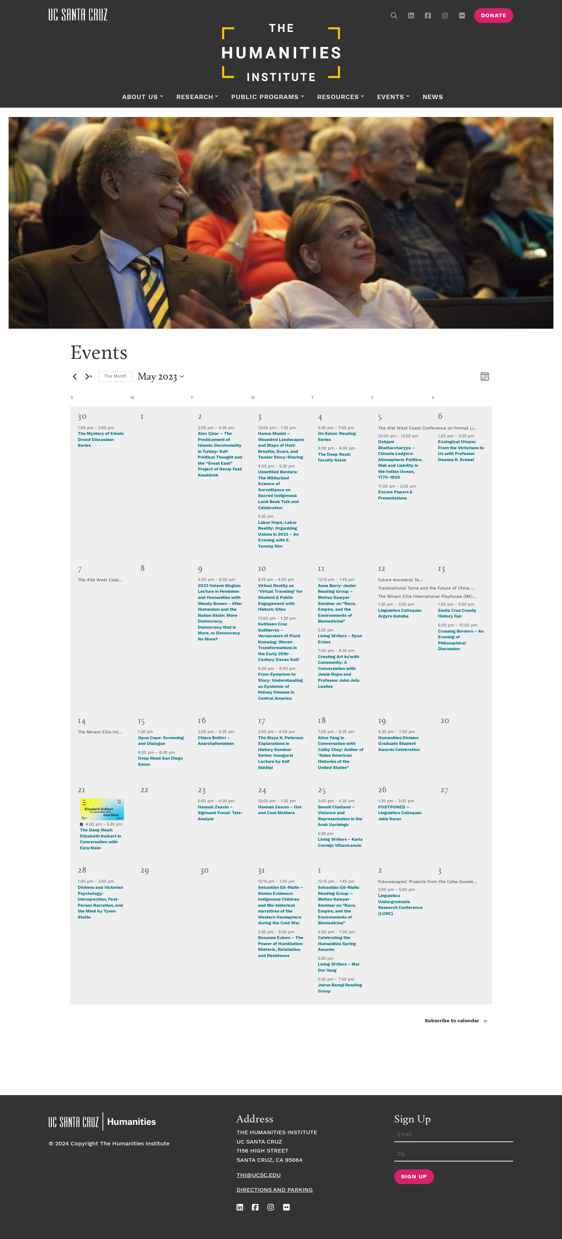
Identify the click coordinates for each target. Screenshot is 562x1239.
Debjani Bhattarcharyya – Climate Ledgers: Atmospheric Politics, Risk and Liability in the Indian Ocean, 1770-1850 (400, 459)
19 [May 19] (382, 720)
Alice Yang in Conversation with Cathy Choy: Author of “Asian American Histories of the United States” (340, 752)
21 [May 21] (81, 789)
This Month (115, 376)
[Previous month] (74, 376)
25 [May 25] (322, 789)
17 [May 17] (262, 720)
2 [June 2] (380, 869)
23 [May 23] (202, 789)
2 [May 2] (200, 415)
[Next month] (88, 376)
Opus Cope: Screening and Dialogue (161, 741)
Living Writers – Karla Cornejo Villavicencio (340, 842)
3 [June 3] (440, 869)
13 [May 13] (441, 568)
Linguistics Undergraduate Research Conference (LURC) (400, 904)
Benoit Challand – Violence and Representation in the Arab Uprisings (340, 816)
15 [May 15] (141, 720)
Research (194, 97)
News (433, 97)
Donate (493, 15)
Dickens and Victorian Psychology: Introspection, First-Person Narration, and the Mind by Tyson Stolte (100, 902)
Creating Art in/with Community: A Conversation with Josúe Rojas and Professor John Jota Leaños (338, 671)
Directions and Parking (275, 1190)
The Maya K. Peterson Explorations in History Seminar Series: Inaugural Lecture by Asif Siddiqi (280, 752)
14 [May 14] (82, 720)
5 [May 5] (380, 415)
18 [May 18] (322, 720)
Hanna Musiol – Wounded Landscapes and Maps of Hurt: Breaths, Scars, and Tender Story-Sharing (281, 445)
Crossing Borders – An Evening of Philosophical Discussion (461, 640)
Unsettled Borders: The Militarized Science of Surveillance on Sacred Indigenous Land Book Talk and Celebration (278, 489)
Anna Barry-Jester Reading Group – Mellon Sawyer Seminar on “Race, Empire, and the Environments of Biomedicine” (337, 603)
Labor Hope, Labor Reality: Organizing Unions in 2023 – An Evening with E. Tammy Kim (278, 534)
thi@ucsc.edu (259, 1175)
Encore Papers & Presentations (395, 495)
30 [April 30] (82, 415)
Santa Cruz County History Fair (457, 613)
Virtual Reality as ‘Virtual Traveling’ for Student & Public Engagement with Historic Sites (280, 597)
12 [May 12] (382, 568)
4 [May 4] (320, 415)
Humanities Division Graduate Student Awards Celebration (399, 743)
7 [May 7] (80, 568)
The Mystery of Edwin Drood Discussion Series (101, 439)
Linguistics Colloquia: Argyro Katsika (400, 613)
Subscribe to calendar (452, 1021)
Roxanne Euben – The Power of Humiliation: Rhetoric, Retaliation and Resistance (280, 946)
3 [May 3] (260, 415)
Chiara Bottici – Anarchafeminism (216, 741)
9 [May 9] (200, 568)
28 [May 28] (82, 869)
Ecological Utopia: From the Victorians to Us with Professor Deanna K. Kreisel (461, 451)
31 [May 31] (261, 869)
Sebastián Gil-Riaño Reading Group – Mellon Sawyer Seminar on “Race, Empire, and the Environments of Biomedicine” (338, 905)
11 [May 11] (321, 568)
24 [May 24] (262, 789)
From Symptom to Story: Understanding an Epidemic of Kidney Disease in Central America (280, 686)
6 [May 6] (440, 415)
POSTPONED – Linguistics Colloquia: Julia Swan (400, 813)
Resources (338, 97)
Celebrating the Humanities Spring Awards (337, 943)
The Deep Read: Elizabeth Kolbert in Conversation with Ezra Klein (100, 839)
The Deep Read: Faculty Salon (334, 457)
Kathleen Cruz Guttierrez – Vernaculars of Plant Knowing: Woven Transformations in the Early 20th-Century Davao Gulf (279, 641)
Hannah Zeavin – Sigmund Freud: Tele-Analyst (220, 813)
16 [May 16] (202, 720)
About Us (140, 97)
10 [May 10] (262, 568)
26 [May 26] (382, 789)
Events (390, 97)
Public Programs (265, 97)
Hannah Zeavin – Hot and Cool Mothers (279, 810)
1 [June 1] (320, 869)
